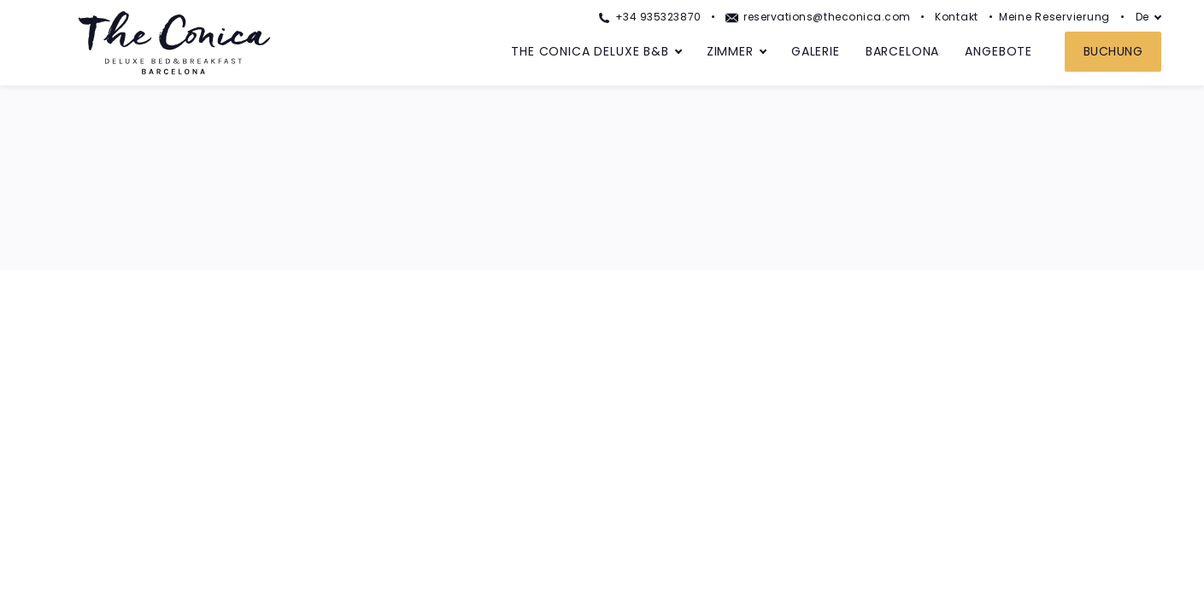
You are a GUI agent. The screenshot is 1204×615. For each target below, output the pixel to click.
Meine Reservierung (1054, 16)
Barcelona (903, 51)
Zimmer (730, 51)
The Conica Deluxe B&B (590, 51)
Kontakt (956, 16)
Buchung (1113, 51)
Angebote (998, 51)
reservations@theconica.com (818, 16)
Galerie (815, 51)
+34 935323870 (650, 16)
